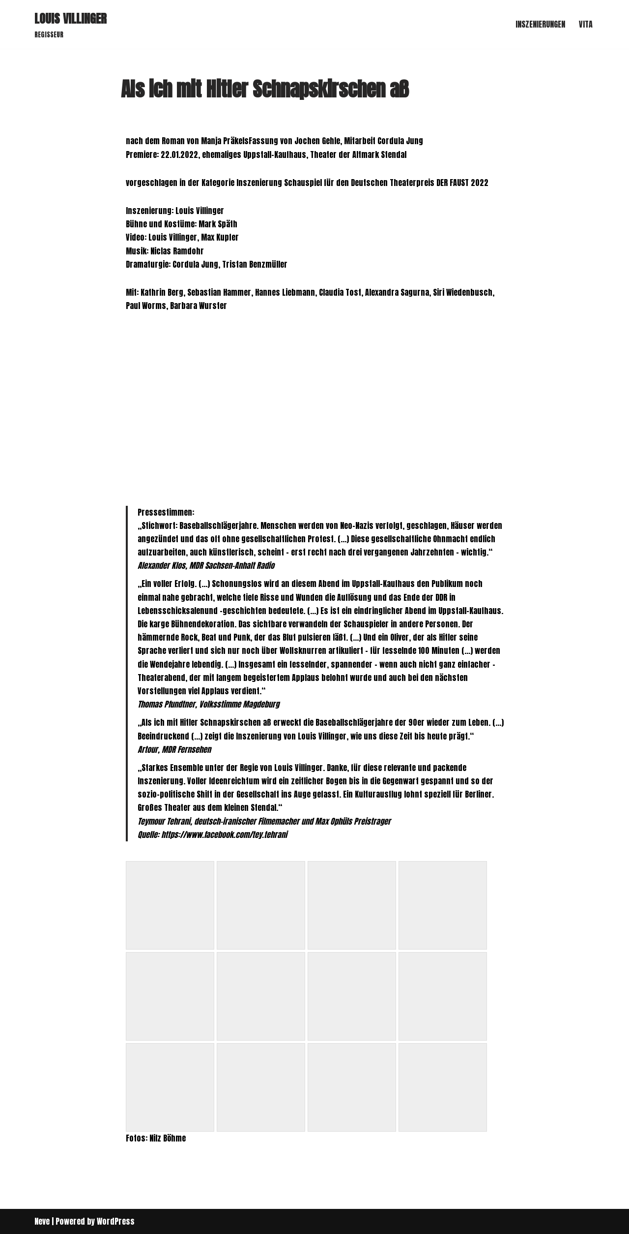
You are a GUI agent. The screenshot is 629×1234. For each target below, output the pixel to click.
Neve (42, 1221)
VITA (586, 24)
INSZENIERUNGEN (540, 24)
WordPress (116, 1221)
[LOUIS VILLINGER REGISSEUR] (70, 24)
